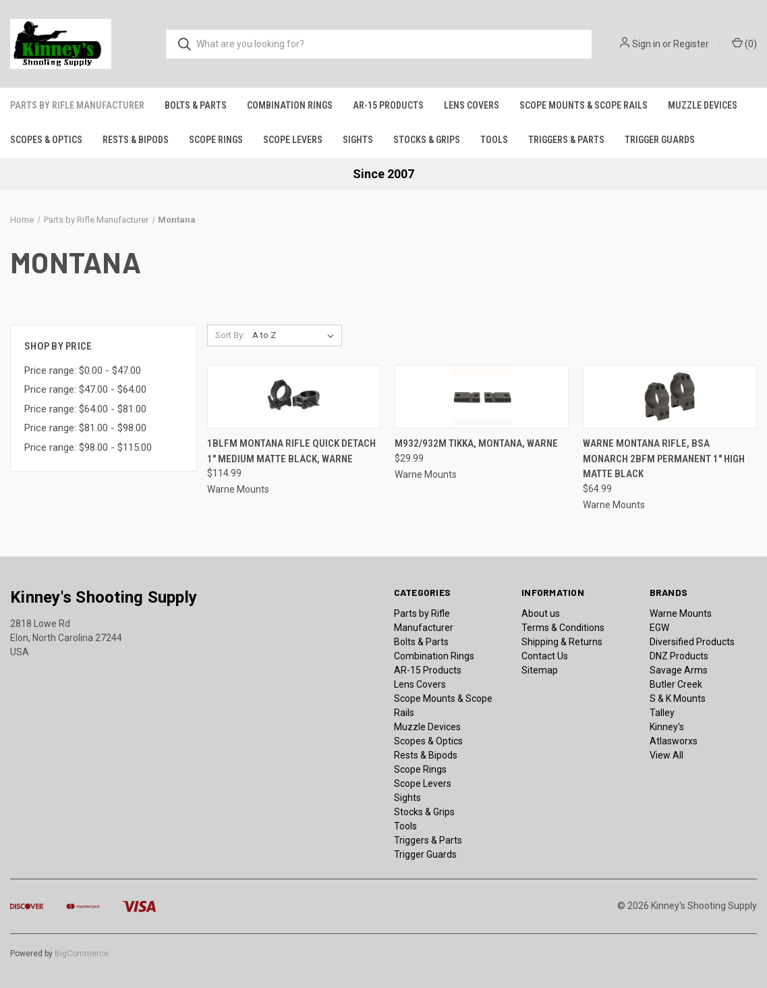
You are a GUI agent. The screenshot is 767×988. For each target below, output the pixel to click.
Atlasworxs (674, 741)
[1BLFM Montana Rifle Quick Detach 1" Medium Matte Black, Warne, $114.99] (294, 397)
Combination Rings (290, 105)
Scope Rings (216, 139)
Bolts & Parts (196, 105)
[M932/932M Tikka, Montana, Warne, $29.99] (481, 397)
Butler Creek (676, 684)
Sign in (646, 43)
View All (666, 755)
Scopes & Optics (46, 139)
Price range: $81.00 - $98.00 (85, 428)
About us (540, 613)
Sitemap (539, 670)
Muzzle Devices (702, 105)
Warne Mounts (681, 613)
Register (691, 43)
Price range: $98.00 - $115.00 (88, 447)
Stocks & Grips (426, 139)
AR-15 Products (388, 105)
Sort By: (230, 335)
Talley (662, 712)
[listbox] (295, 335)
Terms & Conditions (562, 627)
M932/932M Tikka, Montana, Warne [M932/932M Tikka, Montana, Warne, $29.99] (476, 443)
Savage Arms (679, 670)
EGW (659, 627)
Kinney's (667, 726)
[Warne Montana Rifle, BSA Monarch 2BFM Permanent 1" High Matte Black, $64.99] (670, 397)
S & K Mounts (678, 698)
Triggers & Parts (566, 139)
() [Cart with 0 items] (744, 43)
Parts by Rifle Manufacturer (77, 105)
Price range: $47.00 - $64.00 (85, 389)
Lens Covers (471, 105)
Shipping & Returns (561, 641)
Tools (494, 139)
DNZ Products (679, 656)
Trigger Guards (660, 139)
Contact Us (544, 656)
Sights (358, 139)
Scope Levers (292, 139)
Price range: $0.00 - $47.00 (82, 370)
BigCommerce (82, 953)
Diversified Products (692, 641)
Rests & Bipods (136, 139)
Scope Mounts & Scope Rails (583, 105)
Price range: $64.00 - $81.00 (85, 409)
